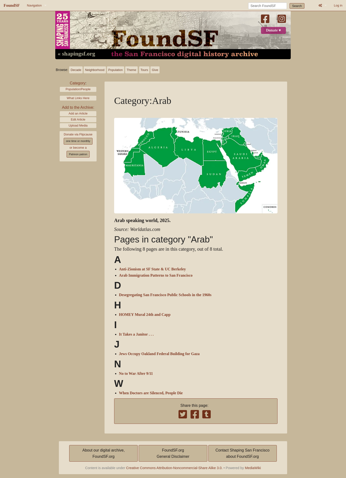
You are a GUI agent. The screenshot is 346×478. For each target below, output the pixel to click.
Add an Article (78, 113)
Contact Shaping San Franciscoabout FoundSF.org (243, 453)
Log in (338, 5)
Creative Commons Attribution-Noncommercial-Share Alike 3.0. (174, 468)
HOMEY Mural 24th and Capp (145, 314)
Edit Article (78, 119)
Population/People (78, 89)
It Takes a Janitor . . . (136, 334)
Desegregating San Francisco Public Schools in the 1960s (165, 295)
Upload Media (78, 125)
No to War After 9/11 (136, 373)
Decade (76, 70)
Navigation (34, 5)
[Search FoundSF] (267, 5)
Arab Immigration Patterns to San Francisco (155, 275)
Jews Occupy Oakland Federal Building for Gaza (159, 354)
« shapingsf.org (76, 54)
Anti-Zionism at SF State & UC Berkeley (152, 269)
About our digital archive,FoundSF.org (103, 453)
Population (115, 70)
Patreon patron (78, 154)
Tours (144, 70)
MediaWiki (253, 468)
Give (155, 70)
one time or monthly (78, 141)
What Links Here (78, 98)
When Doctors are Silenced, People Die (151, 393)
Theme (131, 70)
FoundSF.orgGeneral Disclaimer (173, 453)
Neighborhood (94, 70)
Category (77, 83)
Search (297, 6)
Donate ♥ (273, 30)
